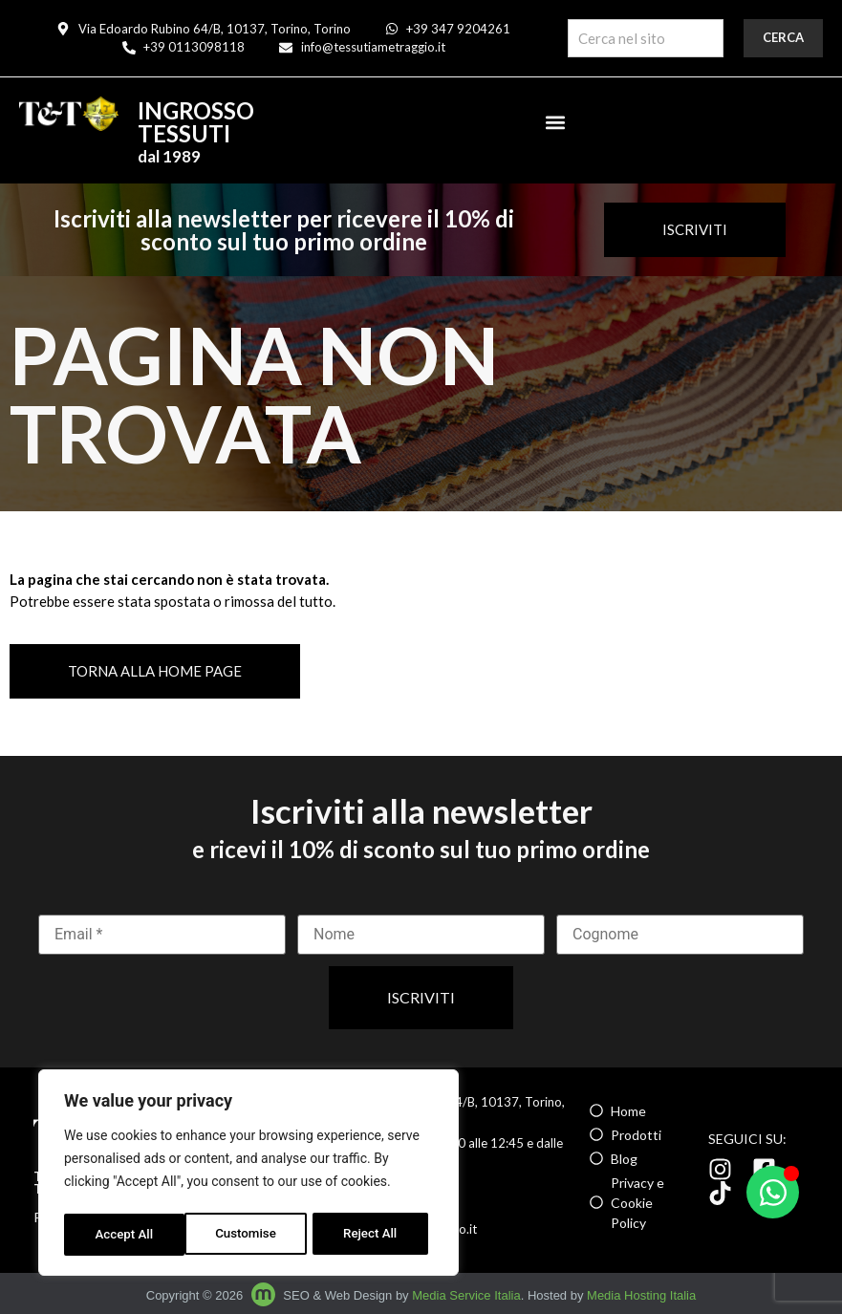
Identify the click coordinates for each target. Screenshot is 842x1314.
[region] (248, 1175)
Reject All (250, 1234)
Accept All (373, 1234)
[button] (555, 122)
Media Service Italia (466, 1295)
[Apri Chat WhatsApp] (772, 1192)
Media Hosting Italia (641, 1295)
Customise (125, 1234)
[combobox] (645, 38)
